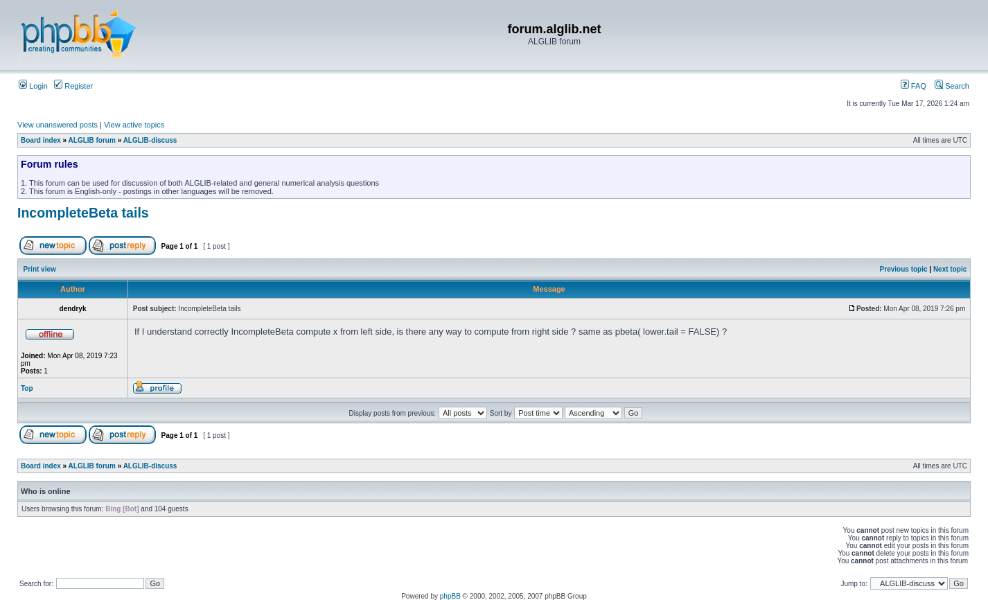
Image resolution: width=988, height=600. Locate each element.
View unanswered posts (57, 125)
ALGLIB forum (92, 140)
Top (27, 388)
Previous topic (904, 269)
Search (952, 86)
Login (33, 86)
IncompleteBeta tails (83, 212)
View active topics (134, 125)
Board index (41, 140)
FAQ (913, 86)
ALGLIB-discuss (150, 140)
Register (73, 86)
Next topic (950, 269)
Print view (40, 269)
